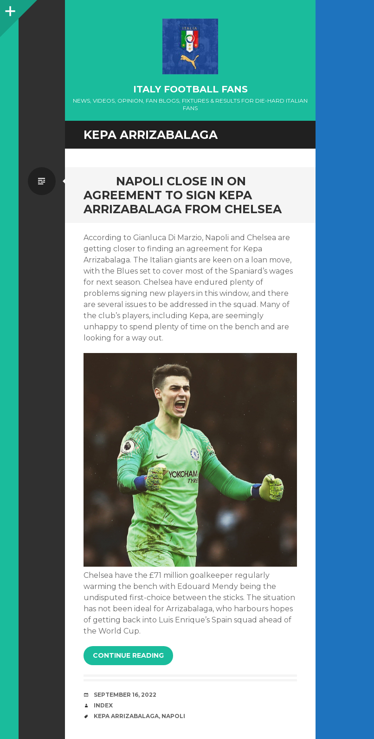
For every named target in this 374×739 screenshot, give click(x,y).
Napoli (173, 716)
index (103, 705)
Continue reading (128, 655)
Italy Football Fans (190, 89)
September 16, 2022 (125, 694)
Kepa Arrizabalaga (126, 716)
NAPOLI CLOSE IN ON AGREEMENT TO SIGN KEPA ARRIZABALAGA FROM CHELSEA (183, 195)
